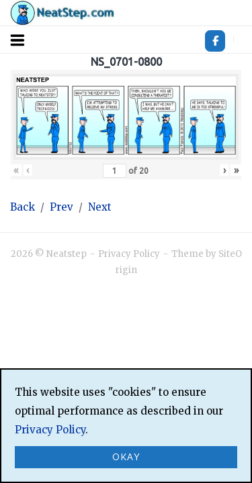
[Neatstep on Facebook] (215, 41)
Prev (61, 207)
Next (100, 207)
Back (22, 207)
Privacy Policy (129, 254)
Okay (126, 456)
